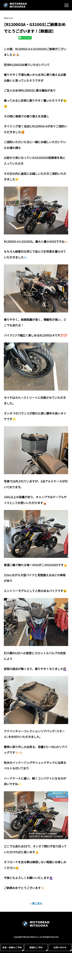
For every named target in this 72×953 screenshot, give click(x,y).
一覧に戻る (36, 903)
